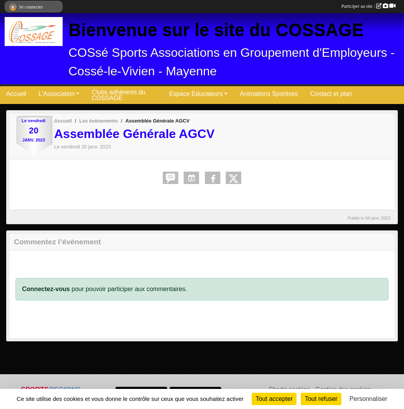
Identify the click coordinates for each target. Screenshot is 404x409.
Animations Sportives (269, 93)
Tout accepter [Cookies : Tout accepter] (274, 398)
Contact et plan (331, 93)
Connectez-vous (46, 289)
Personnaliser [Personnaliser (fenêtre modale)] (368, 398)
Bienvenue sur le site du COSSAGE (216, 30)
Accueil (16, 93)
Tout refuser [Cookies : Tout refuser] (321, 398)
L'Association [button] (57, 93)
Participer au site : (368, 6)
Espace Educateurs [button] (196, 93)
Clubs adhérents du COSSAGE (118, 95)
